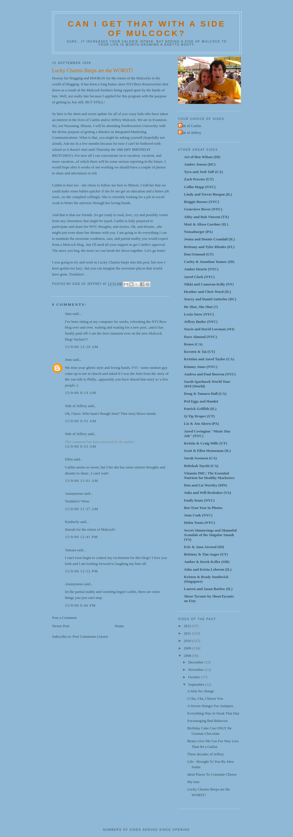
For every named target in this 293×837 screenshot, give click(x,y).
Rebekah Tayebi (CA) (201, 466)
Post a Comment (64, 617)
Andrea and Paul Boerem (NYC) (210, 374)
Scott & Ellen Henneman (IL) (207, 450)
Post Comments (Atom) (90, 636)
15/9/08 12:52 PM (81, 571)
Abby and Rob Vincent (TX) (206, 217)
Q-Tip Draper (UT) (199, 416)
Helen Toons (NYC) (199, 522)
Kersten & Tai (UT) (199, 351)
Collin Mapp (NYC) (200, 187)
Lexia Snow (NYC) (199, 314)
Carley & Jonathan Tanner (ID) (209, 261)
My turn (193, 782)
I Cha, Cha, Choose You (205, 698)
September (196, 684)
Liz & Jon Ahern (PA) (201, 423)
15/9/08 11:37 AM (81, 509)
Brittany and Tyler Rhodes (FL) (209, 247)
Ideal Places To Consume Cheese (211, 774)
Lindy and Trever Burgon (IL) (208, 194)
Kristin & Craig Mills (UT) (205, 443)
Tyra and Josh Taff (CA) (203, 172)
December (196, 662)
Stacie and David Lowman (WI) (209, 329)
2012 (188, 626)
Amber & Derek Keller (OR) (206, 562)
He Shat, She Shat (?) (201, 307)
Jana (68, 313)
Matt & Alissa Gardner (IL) (206, 224)
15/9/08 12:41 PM (81, 537)
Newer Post (60, 626)
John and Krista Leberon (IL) (207, 569)
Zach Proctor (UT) (199, 179)
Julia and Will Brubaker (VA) (207, 492)
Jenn (68, 359)
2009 (188, 648)
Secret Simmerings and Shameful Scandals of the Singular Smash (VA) (210, 535)
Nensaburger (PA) (198, 232)
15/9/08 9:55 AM (80, 421)
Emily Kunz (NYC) (199, 500)
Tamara (70, 550)
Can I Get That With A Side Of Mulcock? (147, 28)
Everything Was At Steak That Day (213, 713)
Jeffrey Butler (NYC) (200, 321)
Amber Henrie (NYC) (201, 269)
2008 (188, 655)
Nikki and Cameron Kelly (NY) (209, 284)
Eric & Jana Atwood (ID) (204, 547)
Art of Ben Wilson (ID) (202, 157)
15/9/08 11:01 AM (81, 480)
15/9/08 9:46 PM (80, 605)
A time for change (200, 691)
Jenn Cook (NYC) (198, 515)
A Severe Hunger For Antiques (210, 706)
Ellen (69, 459)
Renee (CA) (193, 344)
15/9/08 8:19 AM (80, 393)
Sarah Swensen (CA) (200, 458)
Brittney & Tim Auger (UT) (206, 554)
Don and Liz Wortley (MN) (205, 485)
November (196, 669)
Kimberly (72, 522)
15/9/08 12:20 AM (81, 347)
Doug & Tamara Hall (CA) (205, 393)
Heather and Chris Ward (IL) (207, 291)
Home (119, 626)
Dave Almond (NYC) (200, 337)
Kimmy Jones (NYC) (200, 367)
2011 (188, 633)
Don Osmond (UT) (198, 254)
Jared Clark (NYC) (199, 277)
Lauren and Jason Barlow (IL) (208, 589)
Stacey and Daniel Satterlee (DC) (210, 299)
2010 (188, 641)
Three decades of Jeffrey (205, 754)
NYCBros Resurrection (143, 84)
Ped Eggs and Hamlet (201, 401)
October (194, 677)
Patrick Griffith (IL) (200, 409)
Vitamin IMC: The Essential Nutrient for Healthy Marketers (209, 475)
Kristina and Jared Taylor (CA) (209, 359)
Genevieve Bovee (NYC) (203, 209)
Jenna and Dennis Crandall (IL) (209, 239)
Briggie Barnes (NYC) (201, 202)
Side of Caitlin (190, 126)
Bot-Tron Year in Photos (203, 508)
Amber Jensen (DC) (199, 164)
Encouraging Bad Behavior (207, 721)
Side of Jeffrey (76, 406)
